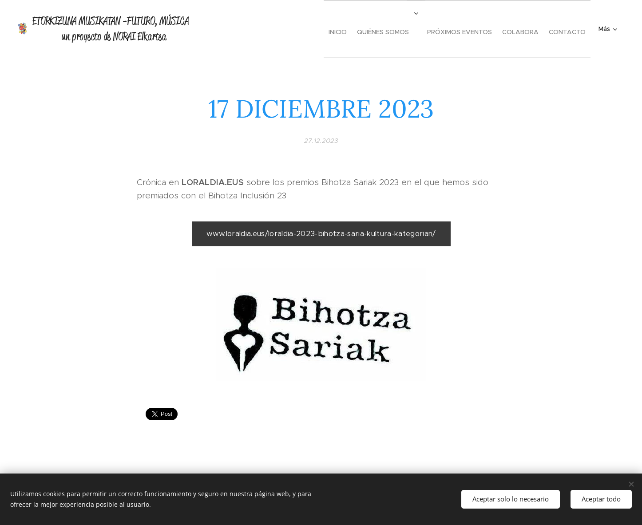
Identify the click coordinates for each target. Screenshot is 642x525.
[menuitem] (313, 29)
